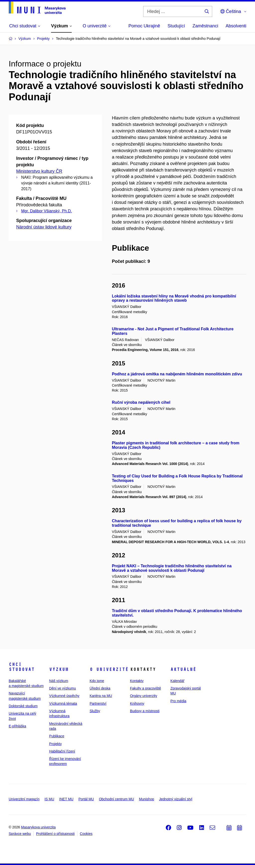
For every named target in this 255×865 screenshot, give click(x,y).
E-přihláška (17, 726)
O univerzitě (109, 669)
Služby (95, 711)
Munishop (146, 799)
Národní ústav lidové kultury (43, 227)
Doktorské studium (23, 706)
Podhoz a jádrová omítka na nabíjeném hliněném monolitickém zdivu (177, 374)
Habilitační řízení (62, 751)
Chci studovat (22, 667)
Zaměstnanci (205, 25)
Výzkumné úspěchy (64, 696)
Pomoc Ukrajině (144, 25)
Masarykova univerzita (38, 827)
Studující (176, 25)
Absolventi (236, 25)
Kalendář (177, 681)
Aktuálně (183, 669)
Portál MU (86, 799)
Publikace (56, 736)
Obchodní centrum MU (116, 799)
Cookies (86, 834)
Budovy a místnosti (144, 711)
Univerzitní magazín (24, 799)
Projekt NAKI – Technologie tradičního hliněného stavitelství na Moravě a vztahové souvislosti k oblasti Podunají (172, 568)
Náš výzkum (58, 681)
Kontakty (136, 681)
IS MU (49, 799)
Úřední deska (100, 688)
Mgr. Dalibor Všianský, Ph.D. (46, 211)
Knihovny (137, 703)
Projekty (55, 744)
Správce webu (20, 834)
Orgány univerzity (143, 696)
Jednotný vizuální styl (175, 799)
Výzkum (58, 669)
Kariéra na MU (101, 696)
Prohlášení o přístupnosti (55, 834)
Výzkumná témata (63, 703)
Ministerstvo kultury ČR (39, 171)
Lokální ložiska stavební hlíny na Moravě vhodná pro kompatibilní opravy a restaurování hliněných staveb (174, 298)
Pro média (178, 701)
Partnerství (98, 703)
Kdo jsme (97, 681)
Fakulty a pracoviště (145, 688)
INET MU (66, 799)
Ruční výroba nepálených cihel (141, 402)
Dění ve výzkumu (62, 688)
